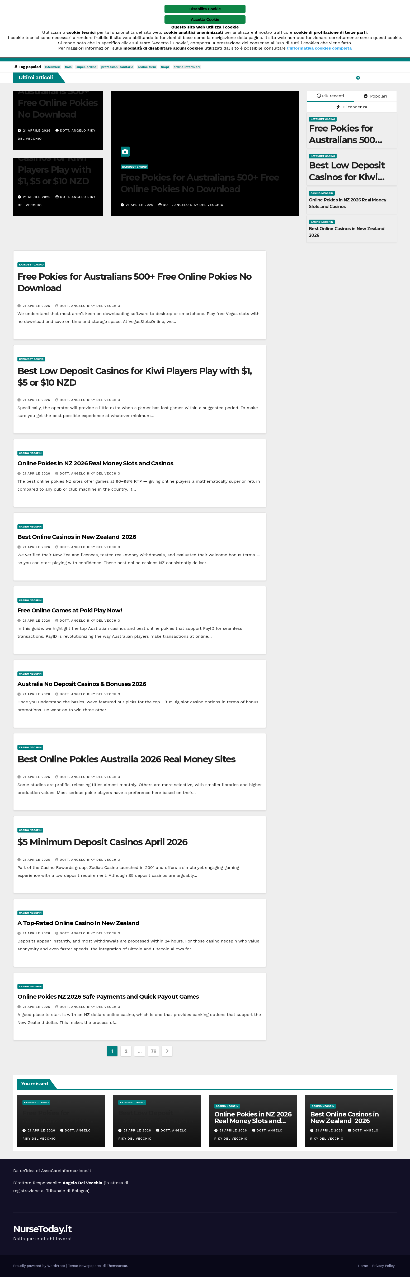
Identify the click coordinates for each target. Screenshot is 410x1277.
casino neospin (321, 193)
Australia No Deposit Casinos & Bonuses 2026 (81, 684)
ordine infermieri (187, 67)
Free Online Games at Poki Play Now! (69, 610)
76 (153, 1051)
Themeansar (117, 1266)
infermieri (52, 67)
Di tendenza (351, 106)
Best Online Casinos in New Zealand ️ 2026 (76, 536)
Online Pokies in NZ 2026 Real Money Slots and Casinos (95, 463)
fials (68, 67)
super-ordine (86, 67)
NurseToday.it (42, 1229)
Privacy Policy (383, 1266)
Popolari (375, 96)
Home (363, 1266)
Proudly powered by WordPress (39, 1266)
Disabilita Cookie (205, 8)
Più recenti (330, 95)
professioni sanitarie (117, 67)
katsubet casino (134, 166)
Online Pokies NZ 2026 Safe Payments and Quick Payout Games (108, 996)
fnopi (165, 67)
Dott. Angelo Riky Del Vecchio (191, 205)
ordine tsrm (147, 67)
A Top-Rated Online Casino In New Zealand (78, 923)
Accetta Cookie (205, 19)
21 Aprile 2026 (37, 130)
